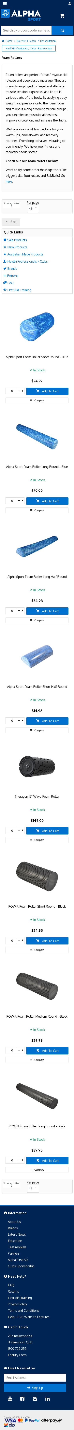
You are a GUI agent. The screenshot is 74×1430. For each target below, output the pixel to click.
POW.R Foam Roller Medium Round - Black (37, 1016)
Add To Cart (50, 391)
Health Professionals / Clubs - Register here (29, 48)
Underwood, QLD (20, 1342)
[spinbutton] (11, 391)
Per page (33, 203)
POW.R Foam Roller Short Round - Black (37, 906)
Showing (11, 204)
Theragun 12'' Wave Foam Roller (37, 796)
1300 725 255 (17, 1349)
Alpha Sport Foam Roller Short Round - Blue (37, 357)
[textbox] (26, 30)
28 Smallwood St (20, 1336)
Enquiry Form (17, 1355)
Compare (39, 400)
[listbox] (33, 209)
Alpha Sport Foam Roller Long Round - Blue (37, 467)
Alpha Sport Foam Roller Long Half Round (37, 577)
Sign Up (37, 1388)
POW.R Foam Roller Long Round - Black (37, 1126)
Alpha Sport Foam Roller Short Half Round (37, 687)
